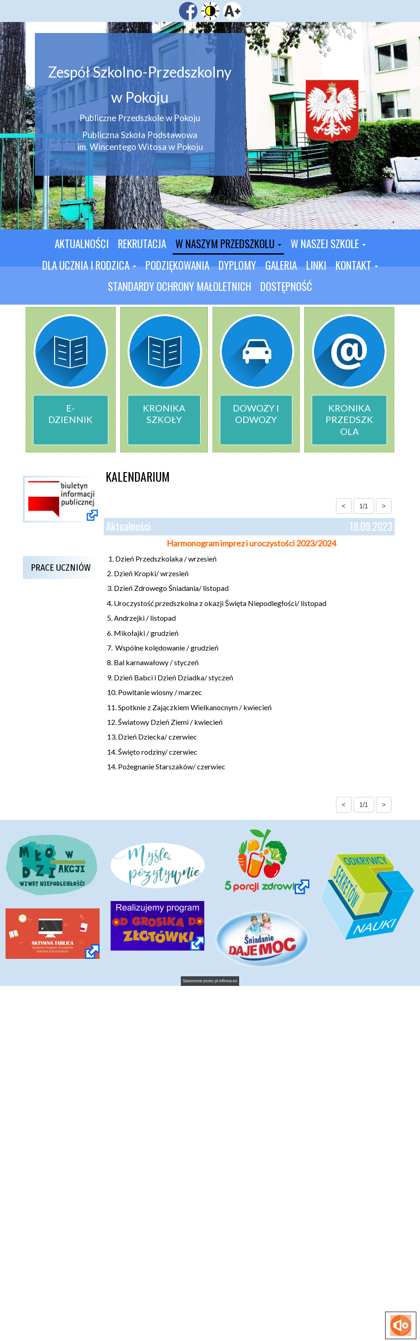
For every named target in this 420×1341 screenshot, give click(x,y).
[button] (228, 245)
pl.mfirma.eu (226, 981)
